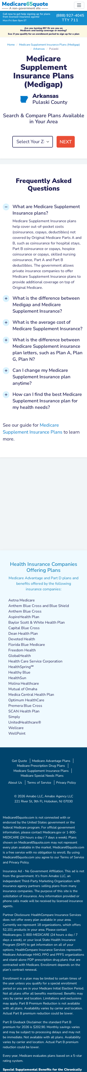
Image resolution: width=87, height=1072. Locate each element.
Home (11, 44)
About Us (15, 782)
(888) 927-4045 (70, 15)
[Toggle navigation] (79, 5)
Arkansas (39, 49)
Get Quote (19, 760)
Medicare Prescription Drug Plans (41, 765)
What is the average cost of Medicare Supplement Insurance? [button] (47, 325)
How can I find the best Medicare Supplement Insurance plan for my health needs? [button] (47, 400)
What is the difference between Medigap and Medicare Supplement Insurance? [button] (46, 304)
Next (66, 142)
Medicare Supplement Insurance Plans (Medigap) (49, 44)
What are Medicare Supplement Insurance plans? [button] (46, 209)
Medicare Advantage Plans (51, 760)
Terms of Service (39, 782)
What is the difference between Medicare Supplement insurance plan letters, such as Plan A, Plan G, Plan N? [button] (48, 349)
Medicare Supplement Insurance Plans (41, 770)
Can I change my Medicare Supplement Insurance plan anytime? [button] (42, 376)
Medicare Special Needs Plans (42, 775)
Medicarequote (25, 4)
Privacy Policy (66, 782)
